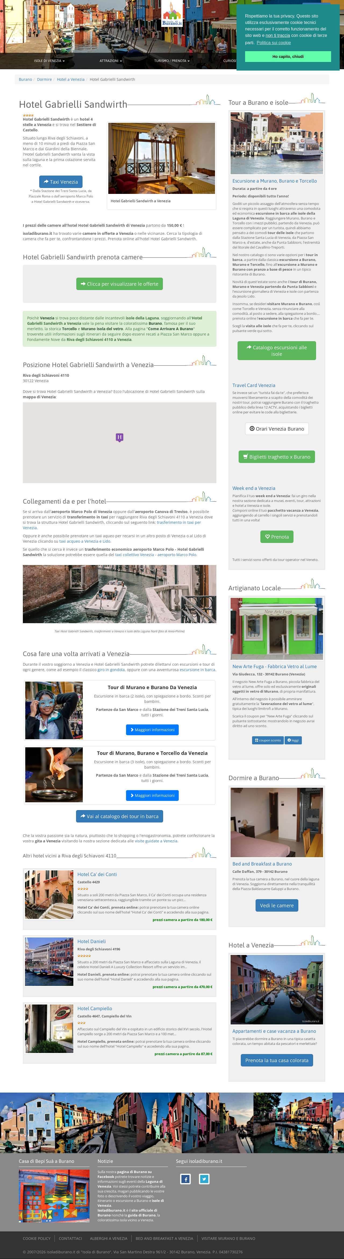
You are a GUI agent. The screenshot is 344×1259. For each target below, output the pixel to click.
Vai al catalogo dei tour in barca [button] (120, 816)
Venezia (47, 317)
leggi (293, 740)
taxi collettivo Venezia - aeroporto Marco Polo (155, 554)
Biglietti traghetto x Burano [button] (276, 457)
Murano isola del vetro (102, 328)
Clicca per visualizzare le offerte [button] (119, 284)
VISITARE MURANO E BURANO (228, 1238)
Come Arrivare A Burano (170, 328)
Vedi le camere (277, 905)
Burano (155, 323)
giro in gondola (111, 669)
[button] (119, 438)
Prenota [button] (277, 536)
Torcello (69, 328)
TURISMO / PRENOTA (172, 61)
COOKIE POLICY (37, 1238)
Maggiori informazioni (152, 729)
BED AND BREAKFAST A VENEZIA (164, 1238)
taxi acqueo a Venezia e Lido (84, 541)
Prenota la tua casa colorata (277, 1060)
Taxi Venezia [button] (61, 182)
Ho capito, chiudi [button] (288, 56)
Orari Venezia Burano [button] (277, 429)
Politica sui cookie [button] (274, 42)
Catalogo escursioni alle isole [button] (277, 350)
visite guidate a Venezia (156, 840)
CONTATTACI (70, 1238)
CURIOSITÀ (233, 61)
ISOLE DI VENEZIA (49, 61)
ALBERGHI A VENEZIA (108, 1238)
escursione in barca (197, 669)
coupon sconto (268, 740)
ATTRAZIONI (111, 61)
